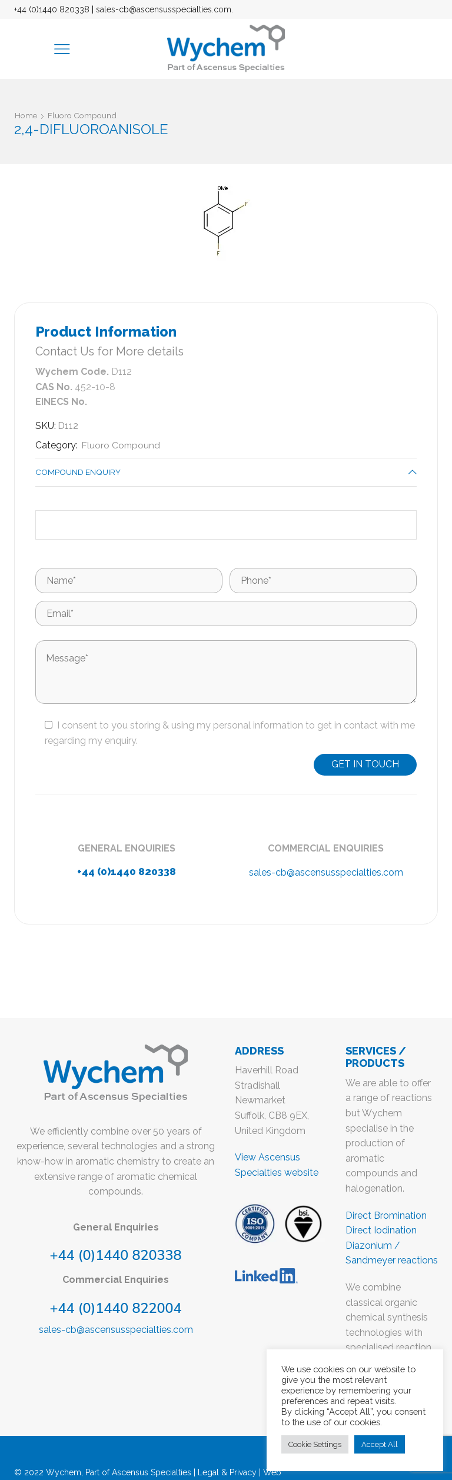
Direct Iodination (381, 1231)
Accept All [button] (379, 1444)
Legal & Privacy (227, 1473)
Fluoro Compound (85, 115)
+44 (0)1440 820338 (51, 9)
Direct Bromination (386, 1216)
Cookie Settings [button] (314, 1444)
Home (26, 115)
